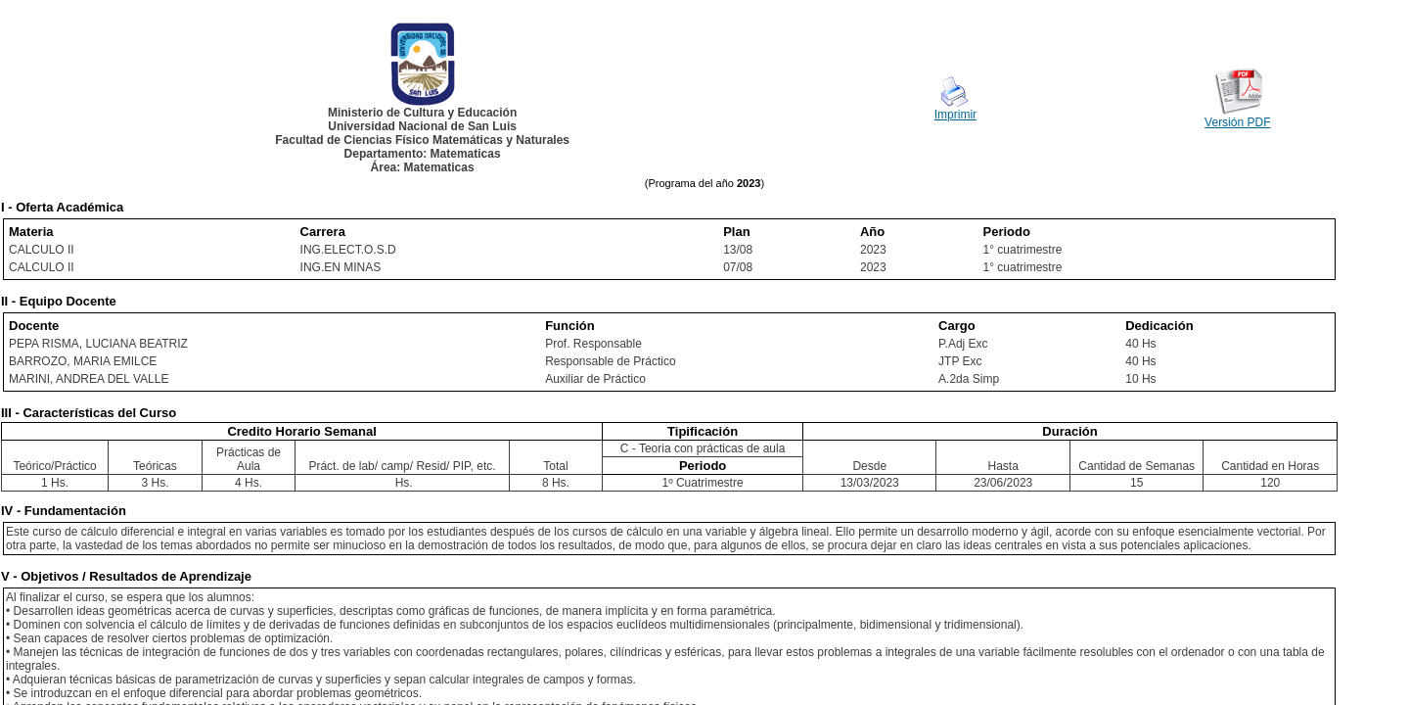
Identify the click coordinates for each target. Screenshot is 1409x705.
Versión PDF (1237, 122)
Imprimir (955, 114)
